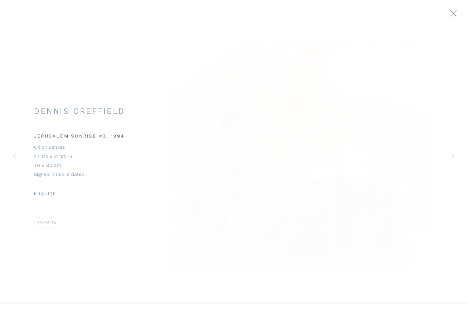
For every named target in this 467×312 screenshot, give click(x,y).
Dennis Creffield (79, 114)
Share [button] (48, 225)
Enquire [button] (45, 197)
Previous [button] (14, 156)
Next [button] (452, 156)
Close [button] (453, 15)
